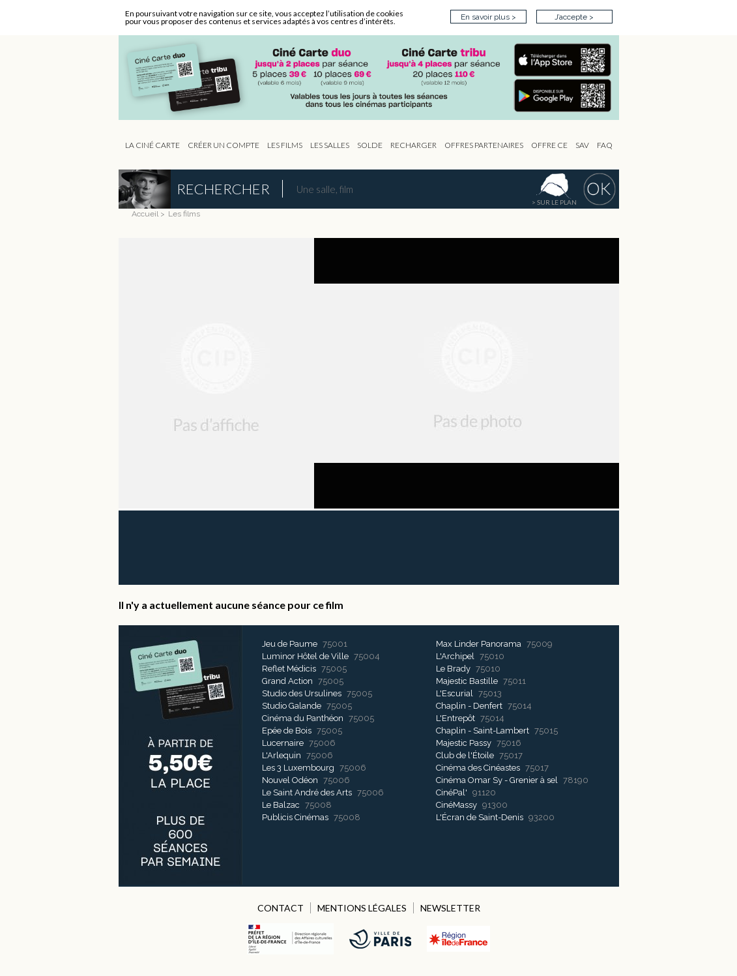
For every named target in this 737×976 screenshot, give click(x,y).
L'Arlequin (281, 755)
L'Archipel (455, 656)
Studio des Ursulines (301, 693)
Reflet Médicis (289, 668)
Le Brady (453, 668)
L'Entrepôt (455, 718)
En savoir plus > (488, 17)
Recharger (413, 145)
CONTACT (280, 907)
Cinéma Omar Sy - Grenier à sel (497, 780)
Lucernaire (283, 743)
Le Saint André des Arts (307, 792)
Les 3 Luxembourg (298, 768)
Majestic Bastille (467, 681)
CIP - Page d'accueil (375, 78)
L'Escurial (454, 693)
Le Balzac (281, 805)
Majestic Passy (463, 743)
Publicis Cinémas (295, 817)
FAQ (605, 145)
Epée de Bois (286, 730)
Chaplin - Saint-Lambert (482, 730)
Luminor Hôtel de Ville (305, 656)
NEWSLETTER (450, 907)
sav (582, 145)
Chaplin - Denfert (469, 706)
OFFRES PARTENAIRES (483, 145)
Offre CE (549, 145)
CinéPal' (451, 792)
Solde (370, 145)
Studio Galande (291, 706)
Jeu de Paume (289, 644)
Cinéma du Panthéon (302, 718)
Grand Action (287, 681)
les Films (284, 145)
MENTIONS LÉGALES (362, 907)
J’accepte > (574, 17)
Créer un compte (223, 145)
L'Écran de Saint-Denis (479, 817)
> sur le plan (554, 202)
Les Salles (329, 145)
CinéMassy (456, 805)
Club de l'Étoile (465, 755)
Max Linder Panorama (478, 644)
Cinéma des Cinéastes (478, 768)
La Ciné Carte (152, 145)
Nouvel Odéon (290, 780)
